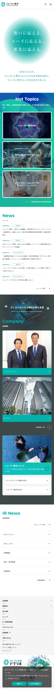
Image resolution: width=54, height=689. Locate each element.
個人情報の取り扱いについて (11, 644)
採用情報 (5, 633)
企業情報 (5, 601)
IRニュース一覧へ (40, 525)
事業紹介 (5, 606)
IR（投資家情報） (8, 622)
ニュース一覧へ (41, 288)
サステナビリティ (8, 627)
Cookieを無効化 (34, 684)
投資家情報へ (41, 580)
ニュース (5, 617)
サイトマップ (6, 651)
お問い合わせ (6, 638)
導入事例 (5, 611)
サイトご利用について (9, 647)
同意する (19, 684)
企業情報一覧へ (41, 427)
